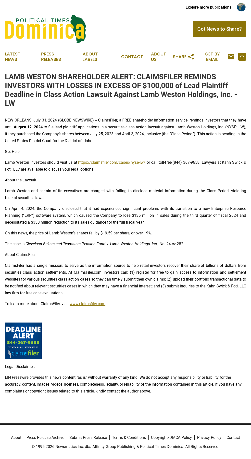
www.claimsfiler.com (87, 303)
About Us (158, 56)
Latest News (12, 56)
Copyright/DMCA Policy (171, 437)
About (16, 437)
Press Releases (51, 56)
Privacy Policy (209, 437)
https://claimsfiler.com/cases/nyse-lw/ (111, 162)
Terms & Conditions (129, 437)
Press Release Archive (45, 437)
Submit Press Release (88, 437)
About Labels (90, 56)
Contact (132, 56)
